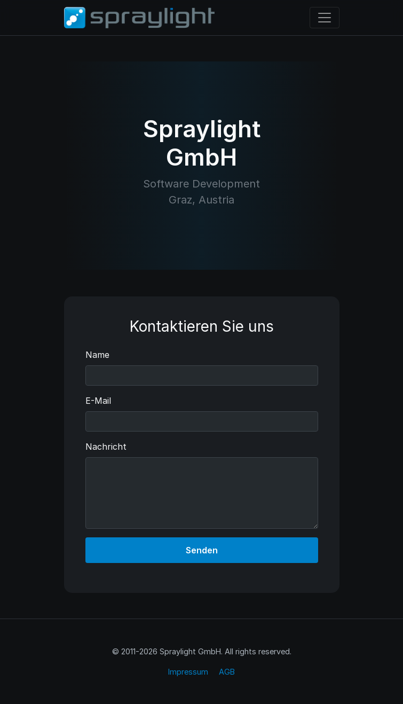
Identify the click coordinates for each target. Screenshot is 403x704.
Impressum (188, 671)
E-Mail (98, 400)
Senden (202, 550)
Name (97, 354)
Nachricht (106, 446)
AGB (227, 671)
